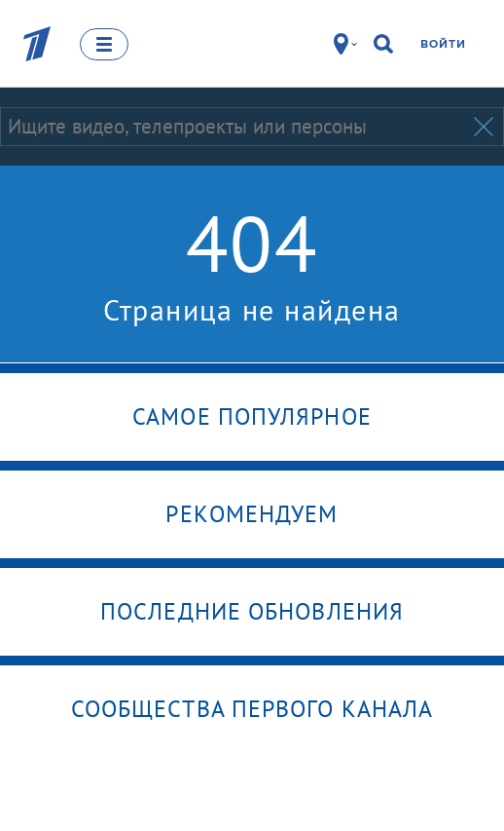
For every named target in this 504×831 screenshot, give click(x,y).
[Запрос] (235, 126)
